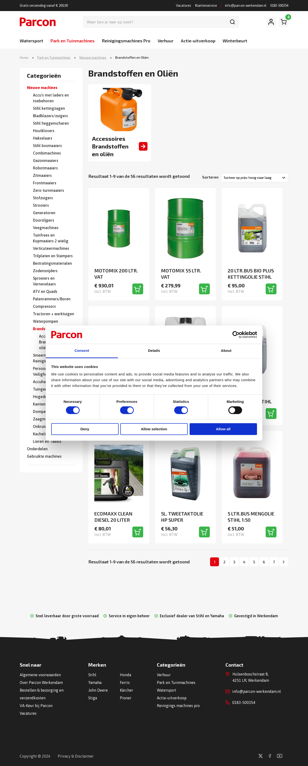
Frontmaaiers (44, 183)
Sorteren (210, 177)
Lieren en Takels (47, 441)
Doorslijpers (43, 220)
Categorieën (44, 76)
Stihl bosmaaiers (47, 145)
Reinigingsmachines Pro (126, 40)
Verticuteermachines (51, 248)
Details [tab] (154, 351)
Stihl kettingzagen (49, 108)
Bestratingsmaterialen (52, 263)
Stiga (92, 698)
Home (24, 57)
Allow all (223, 429)
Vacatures (183, 5)
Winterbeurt (235, 40)
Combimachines (47, 153)
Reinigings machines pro (178, 705)
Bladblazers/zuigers (50, 116)
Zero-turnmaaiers (48, 190)
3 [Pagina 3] (234, 562)
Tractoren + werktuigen (53, 314)
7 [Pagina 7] (274, 562)
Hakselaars (42, 138)
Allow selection (154, 429)
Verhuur (165, 40)
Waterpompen (45, 321)
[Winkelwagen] (283, 22)
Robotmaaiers (45, 168)
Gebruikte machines (44, 456)
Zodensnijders (45, 271)
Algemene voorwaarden (40, 675)
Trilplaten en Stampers (53, 256)
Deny (84, 429)
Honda (125, 675)
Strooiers (41, 205)
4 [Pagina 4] (244, 562)
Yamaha (95, 682)
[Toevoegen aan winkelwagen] (137, 288)
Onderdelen (37, 449)
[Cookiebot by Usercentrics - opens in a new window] (236, 334)
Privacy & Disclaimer (76, 756)
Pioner (125, 698)
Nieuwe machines (92, 57)
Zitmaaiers (42, 175)
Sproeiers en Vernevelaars (44, 281)
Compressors (44, 306)
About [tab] (226, 351)
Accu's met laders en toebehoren (51, 98)
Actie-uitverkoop (198, 40)
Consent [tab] (82, 351)
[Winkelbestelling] (254, 177)
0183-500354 (279, 5)
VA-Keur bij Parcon (36, 705)
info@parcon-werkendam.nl (245, 5)
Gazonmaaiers (45, 160)
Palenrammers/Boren (52, 299)
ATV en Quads (45, 291)
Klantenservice (206, 5)
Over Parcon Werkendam (41, 682)
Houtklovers (43, 131)
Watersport (31, 40)
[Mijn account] (271, 22)
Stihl (92, 675)
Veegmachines (45, 227)
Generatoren (44, 213)
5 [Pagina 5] (254, 562)
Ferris (125, 682)
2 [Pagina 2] (224, 562)
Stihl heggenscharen (51, 123)
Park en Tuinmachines (73, 40)
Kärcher (126, 690)
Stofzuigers (43, 198)
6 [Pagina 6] (264, 562)
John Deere (98, 690)
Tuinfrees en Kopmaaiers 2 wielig (50, 238)
